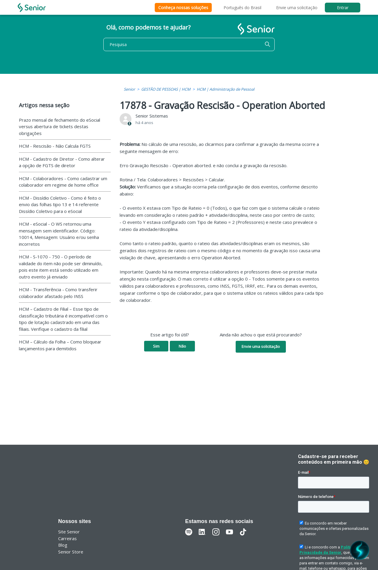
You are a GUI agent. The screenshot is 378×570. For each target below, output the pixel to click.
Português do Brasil (242, 7)
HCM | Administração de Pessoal (225, 89)
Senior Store (70, 552)
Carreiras (67, 538)
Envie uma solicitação (296, 7)
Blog (62, 545)
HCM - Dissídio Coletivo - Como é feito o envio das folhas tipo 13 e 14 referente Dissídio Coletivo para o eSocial (60, 204)
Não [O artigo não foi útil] (182, 346)
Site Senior (69, 532)
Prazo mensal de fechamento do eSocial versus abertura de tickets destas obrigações (59, 126)
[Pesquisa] (189, 44)
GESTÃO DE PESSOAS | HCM (165, 89)
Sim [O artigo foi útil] (156, 346)
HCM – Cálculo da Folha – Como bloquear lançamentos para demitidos (60, 345)
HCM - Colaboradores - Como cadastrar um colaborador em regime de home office (63, 181)
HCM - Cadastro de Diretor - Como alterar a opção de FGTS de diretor (62, 162)
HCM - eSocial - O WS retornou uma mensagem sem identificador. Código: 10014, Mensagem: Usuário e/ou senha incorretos (59, 234)
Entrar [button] (342, 7)
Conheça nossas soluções (183, 7)
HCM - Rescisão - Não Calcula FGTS (55, 146)
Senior (129, 89)
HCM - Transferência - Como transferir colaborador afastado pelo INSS (58, 292)
